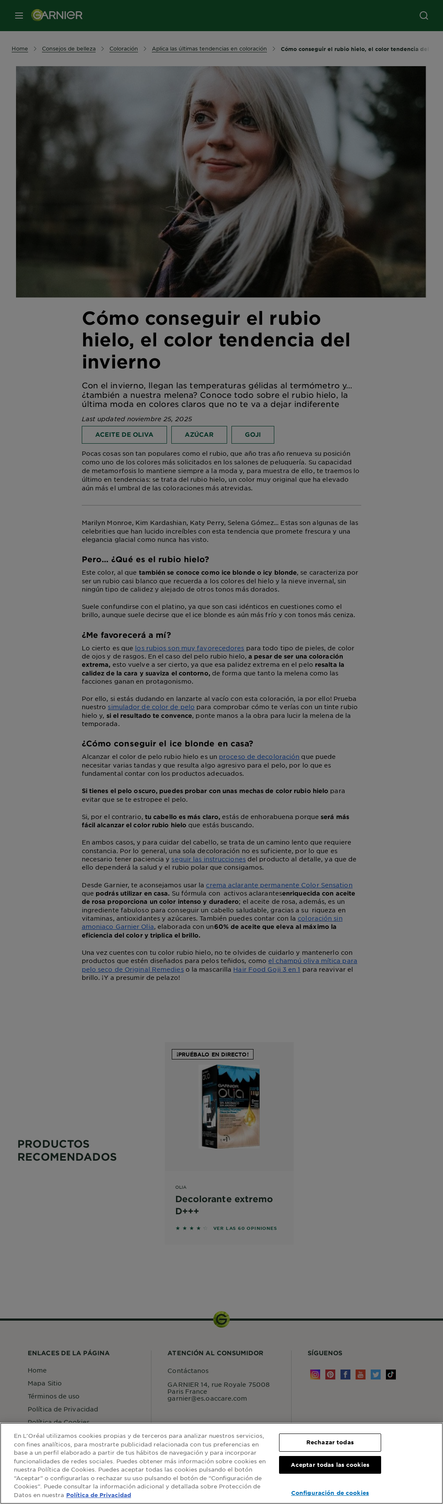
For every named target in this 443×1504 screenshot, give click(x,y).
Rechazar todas (330, 1442)
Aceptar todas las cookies (330, 1464)
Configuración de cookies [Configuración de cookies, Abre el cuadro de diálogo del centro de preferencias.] (330, 1492)
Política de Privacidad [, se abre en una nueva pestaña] (98, 1494)
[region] (221, 1463)
